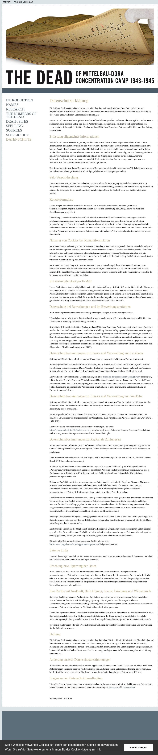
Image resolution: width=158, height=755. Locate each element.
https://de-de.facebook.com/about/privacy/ (121, 377)
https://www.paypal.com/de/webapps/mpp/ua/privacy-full (75, 544)
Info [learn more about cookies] (99, 749)
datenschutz (114, 687)
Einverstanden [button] (138, 747)
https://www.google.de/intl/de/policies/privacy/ (70, 430)
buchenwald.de (128, 687)
